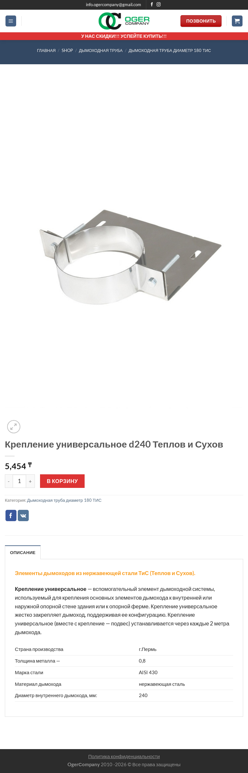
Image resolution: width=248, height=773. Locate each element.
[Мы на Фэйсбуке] (152, 5)
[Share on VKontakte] (23, 515)
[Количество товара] (19, 481)
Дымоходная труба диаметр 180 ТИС (170, 50)
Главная (46, 50)
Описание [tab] (23, 552)
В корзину (62, 481)
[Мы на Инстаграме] (159, 5)
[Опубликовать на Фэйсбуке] (11, 515)
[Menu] (10, 20)
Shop (67, 50)
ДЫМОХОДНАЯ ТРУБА (101, 50)
